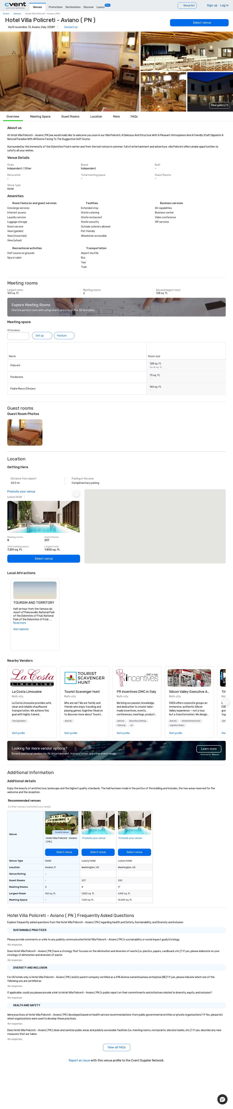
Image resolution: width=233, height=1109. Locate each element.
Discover (89, 7)
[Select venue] (199, 22)
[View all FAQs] (116, 1047)
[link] (32, 678)
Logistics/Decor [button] (177, 725)
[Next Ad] (76, 494)
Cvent (6, 13)
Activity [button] (68, 721)
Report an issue (79, 1060)
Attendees (13, 330)
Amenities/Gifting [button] (137, 721)
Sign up (212, 5)
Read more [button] (19, 622)
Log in (224, 5)
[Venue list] (187, 5)
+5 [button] (131, 725)
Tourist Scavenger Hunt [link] (82, 692)
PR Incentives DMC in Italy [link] (136, 692)
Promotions (56, 7)
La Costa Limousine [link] (27, 692)
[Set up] (42, 335)
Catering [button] (121, 725)
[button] (69, 72)
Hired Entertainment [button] (191, 721)
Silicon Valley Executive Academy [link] (189, 692)
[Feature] (64, 335)
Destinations (73, 7)
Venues (37, 7)
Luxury (101, 7)
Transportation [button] (19, 721)
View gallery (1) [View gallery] (219, 105)
